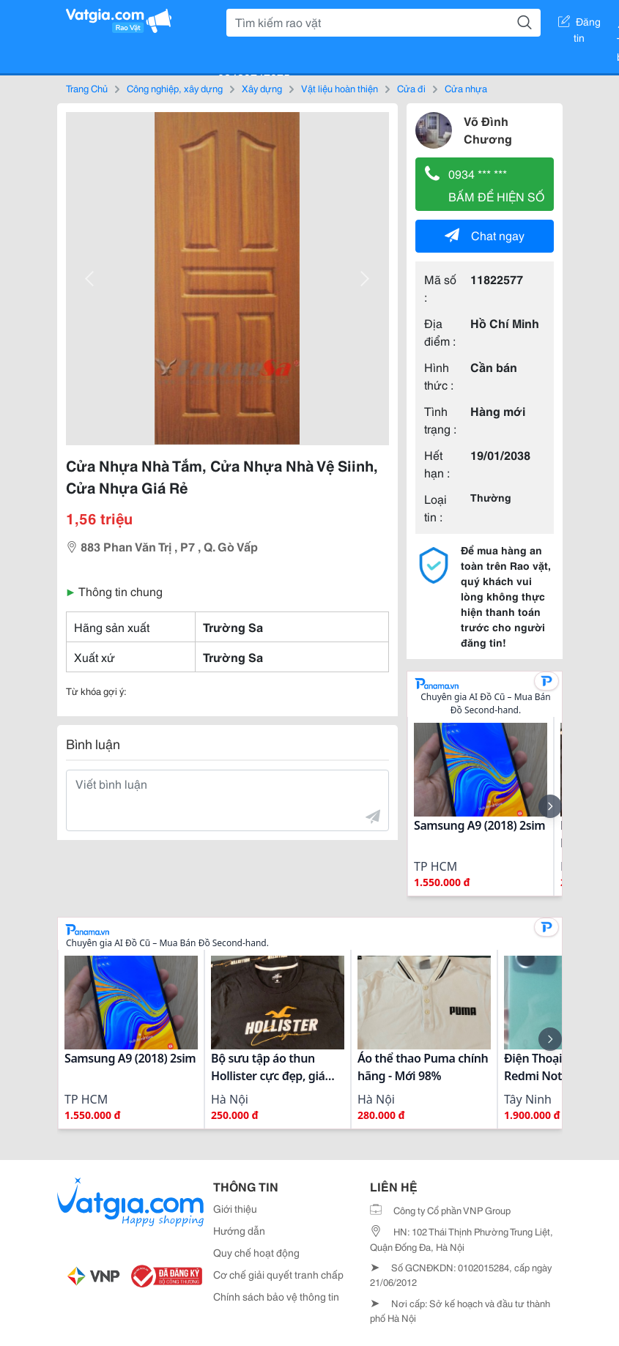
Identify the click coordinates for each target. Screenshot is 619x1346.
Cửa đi (411, 87)
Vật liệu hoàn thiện (339, 87)
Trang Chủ (87, 87)
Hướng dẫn (239, 1230)
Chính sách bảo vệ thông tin (276, 1296)
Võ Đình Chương (488, 129)
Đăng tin (579, 24)
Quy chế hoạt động (256, 1252)
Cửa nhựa (466, 87)
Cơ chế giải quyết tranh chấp (278, 1274)
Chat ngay (485, 234)
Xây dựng (262, 87)
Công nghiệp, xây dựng (175, 87)
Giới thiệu (235, 1208)
